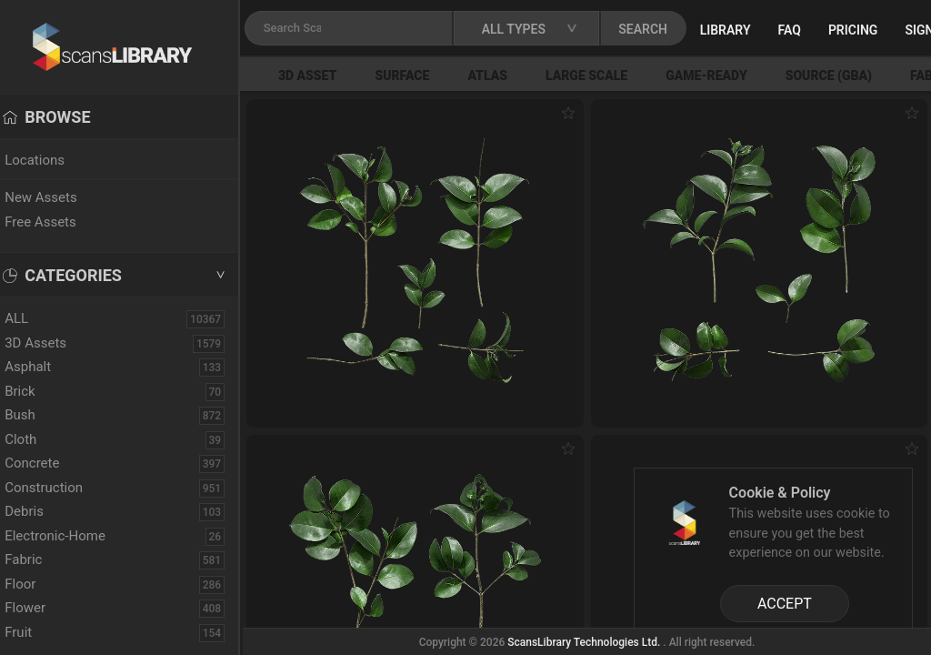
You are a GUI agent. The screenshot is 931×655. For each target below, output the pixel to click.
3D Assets (54, 343)
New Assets (60, 197)
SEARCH (662, 29)
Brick (39, 391)
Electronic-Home (74, 536)
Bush (39, 415)
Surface (418, 75)
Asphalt (47, 366)
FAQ (808, 30)
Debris (43, 511)
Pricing (872, 30)
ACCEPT (784, 603)
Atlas (504, 75)
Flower (44, 608)
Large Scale (603, 75)
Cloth (39, 439)
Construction (63, 487)
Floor (39, 584)
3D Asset (324, 75)
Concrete (51, 463)
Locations (54, 160)
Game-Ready (723, 75)
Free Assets (59, 222)
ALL (35, 318)
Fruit (37, 632)
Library (744, 30)
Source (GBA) (845, 75)
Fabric (42, 559)
